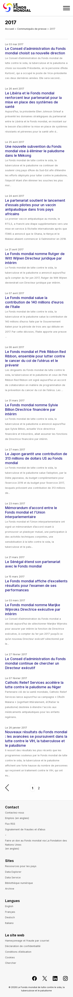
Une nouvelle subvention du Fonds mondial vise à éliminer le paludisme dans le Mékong (34, 151)
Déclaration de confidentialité (22, 946)
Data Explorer (13, 871)
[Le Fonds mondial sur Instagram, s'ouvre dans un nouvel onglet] (63, 978)
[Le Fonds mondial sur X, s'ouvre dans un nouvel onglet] (42, 978)
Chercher (10, 962)
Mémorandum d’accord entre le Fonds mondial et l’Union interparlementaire (31, 512)
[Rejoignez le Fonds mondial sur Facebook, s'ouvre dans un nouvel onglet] (32, 978)
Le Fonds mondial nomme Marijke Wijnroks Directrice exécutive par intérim (32, 609)
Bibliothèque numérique (19, 883)
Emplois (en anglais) (17, 818)
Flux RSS (10, 823)
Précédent (7, 788)
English (9, 906)
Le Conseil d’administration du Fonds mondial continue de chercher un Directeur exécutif (35, 663)
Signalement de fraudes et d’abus (25, 829)
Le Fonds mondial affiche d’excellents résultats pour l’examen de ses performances (36, 585)
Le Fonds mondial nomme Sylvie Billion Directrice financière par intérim (31, 409)
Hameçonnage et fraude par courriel (27, 940)
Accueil (9, 28)
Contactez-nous (14, 812)
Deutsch (10, 917)
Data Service (13, 877)
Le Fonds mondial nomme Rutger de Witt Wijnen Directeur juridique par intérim (35, 258)
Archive (9, 888)
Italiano (9, 923)
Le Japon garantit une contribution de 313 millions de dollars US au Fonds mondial (36, 458)
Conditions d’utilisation (18, 951)
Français (10, 911)
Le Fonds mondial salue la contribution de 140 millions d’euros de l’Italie (34, 302)
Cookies (10, 957)
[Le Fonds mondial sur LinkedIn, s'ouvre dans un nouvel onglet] (53, 978)
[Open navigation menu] (66, 8)
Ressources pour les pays (20, 866)
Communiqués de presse (32, 28)
